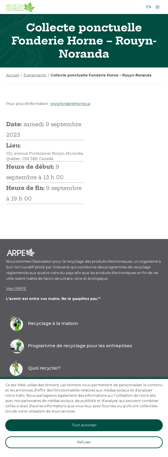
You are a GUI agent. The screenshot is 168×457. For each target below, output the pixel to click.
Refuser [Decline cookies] (84, 442)
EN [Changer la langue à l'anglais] (148, 7)
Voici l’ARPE (16, 289)
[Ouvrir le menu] (157, 7)
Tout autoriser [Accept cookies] (84, 425)
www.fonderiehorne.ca (70, 104)
